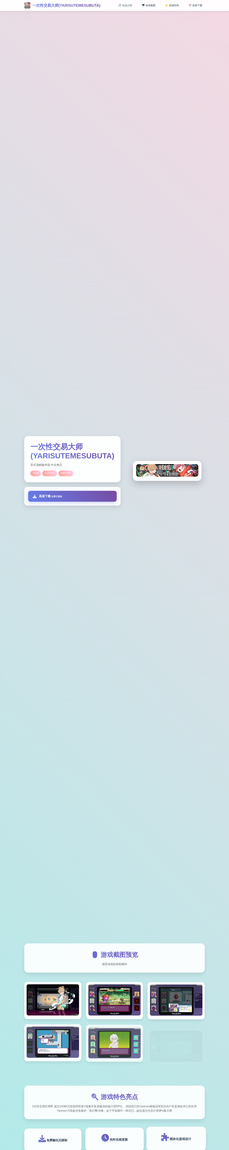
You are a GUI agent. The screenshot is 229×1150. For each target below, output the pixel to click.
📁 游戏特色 (172, 5)
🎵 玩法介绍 (125, 5)
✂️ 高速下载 (195, 5)
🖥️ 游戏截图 (148, 5)
